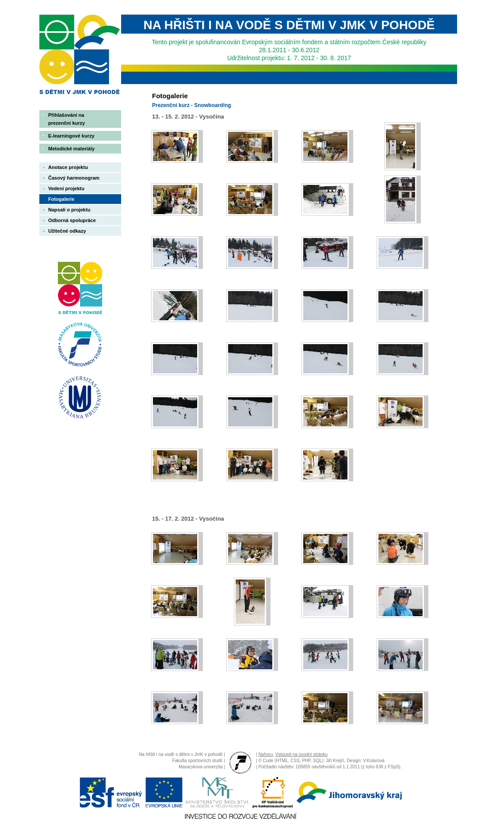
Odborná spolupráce (72, 220)
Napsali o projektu (69, 209)
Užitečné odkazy (67, 231)
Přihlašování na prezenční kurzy (66, 119)
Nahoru (265, 754)
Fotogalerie (61, 199)
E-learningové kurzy (71, 135)
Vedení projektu (66, 188)
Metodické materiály (71, 148)
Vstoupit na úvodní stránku (301, 754)
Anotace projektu (68, 167)
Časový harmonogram (73, 177)
